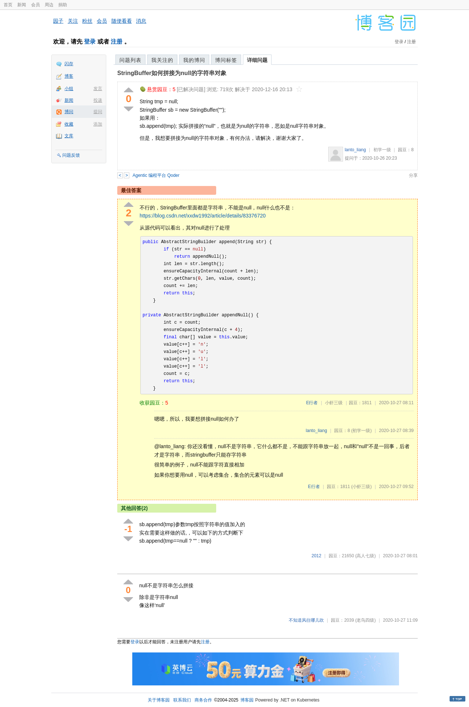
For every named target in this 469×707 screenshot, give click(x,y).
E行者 (312, 402)
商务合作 (203, 700)
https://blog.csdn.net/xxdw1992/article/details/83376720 (203, 216)
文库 (68, 135)
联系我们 (182, 700)
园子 (58, 21)
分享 (413, 175)
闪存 (68, 63)
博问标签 (226, 60)
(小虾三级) (361, 486)
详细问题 (257, 60)
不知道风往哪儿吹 (306, 620)
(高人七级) (365, 555)
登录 (90, 41)
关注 (73, 21)
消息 (141, 21)
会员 (35, 4)
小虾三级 (334, 402)
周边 (49, 4)
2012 (316, 555)
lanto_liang (355, 149)
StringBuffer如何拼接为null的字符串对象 (171, 73)
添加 (97, 124)
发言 (97, 88)
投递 (97, 100)
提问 (97, 111)
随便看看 (121, 21)
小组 (68, 88)
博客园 (247, 700)
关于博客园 (159, 700)
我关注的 (162, 60)
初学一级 (382, 149)
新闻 (21, 4)
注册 (116, 41)
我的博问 (194, 60)
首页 (8, 4)
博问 (68, 111)
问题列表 (130, 60)
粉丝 (87, 21)
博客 (68, 76)
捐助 (62, 4)
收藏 (68, 124)
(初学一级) (361, 430)
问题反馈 (71, 155)
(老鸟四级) (365, 620)
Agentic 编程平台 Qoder (156, 175)
